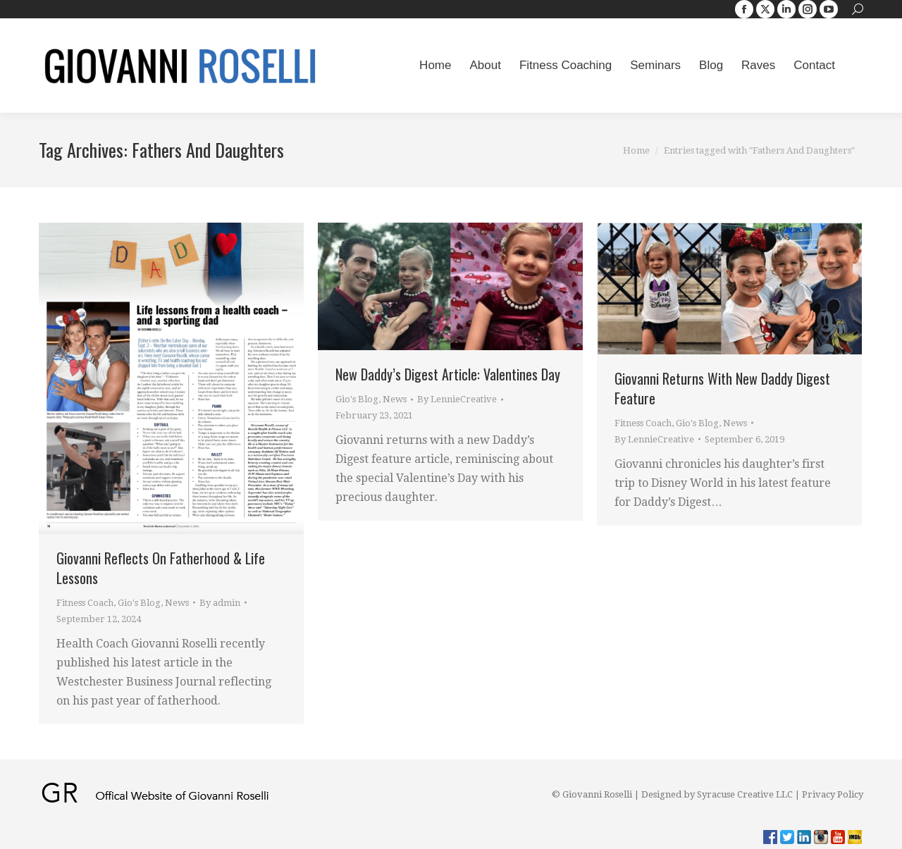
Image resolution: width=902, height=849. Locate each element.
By (219, 602)
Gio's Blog (139, 602)
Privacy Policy (832, 794)
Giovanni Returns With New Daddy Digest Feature (722, 388)
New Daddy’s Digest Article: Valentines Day (447, 374)
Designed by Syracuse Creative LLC (717, 794)
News (177, 602)
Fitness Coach (84, 602)
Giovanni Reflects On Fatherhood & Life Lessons (160, 567)
